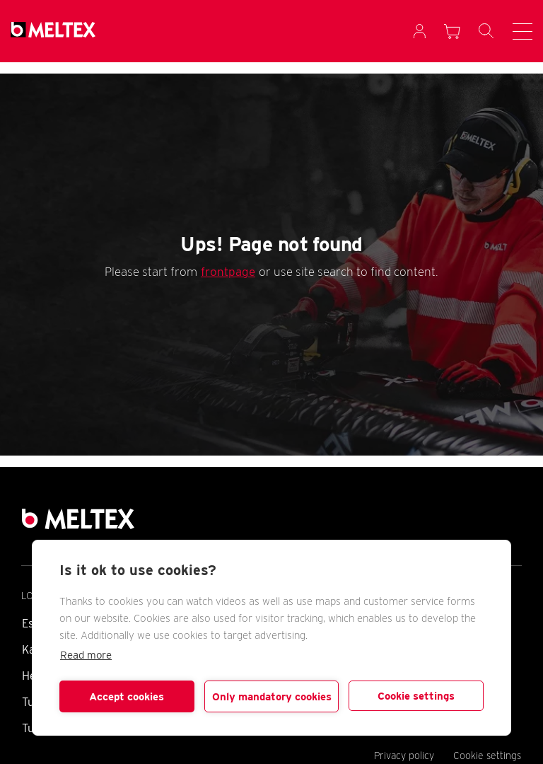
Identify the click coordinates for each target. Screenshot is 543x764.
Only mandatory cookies (272, 696)
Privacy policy (404, 755)
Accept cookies (126, 696)
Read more (86, 655)
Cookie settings (416, 696)
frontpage (228, 272)
